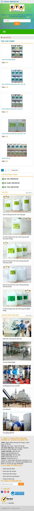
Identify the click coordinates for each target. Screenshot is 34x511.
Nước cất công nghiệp (8, 59)
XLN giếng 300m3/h (8, 433)
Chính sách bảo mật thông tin (11, 476)
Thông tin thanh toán (8, 479)
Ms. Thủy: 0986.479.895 (10, 187)
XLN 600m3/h (7, 409)
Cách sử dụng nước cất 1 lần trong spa (14, 214)
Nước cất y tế (6, 158)
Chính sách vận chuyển (9, 471)
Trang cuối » (14, 170)
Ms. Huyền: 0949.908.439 (10, 183)
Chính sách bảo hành (9, 468)
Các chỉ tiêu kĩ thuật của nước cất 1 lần (13, 133)
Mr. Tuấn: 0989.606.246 (10, 179)
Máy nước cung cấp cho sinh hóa (12, 338)
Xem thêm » (29, 192)
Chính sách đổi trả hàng (9, 474)
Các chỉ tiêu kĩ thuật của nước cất (12, 109)
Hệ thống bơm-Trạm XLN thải (11, 386)
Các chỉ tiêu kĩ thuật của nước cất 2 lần (13, 84)
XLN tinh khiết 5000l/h (9, 362)
